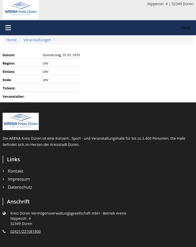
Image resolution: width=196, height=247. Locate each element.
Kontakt (15, 171)
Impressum (19, 179)
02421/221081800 (25, 231)
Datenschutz (20, 187)
